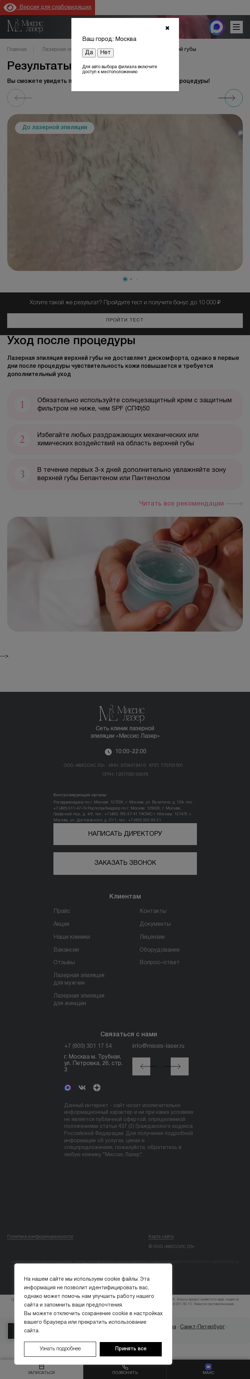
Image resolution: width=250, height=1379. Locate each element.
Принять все (131, 1349)
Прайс (61, 911)
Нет (105, 52)
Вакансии (66, 950)
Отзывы (64, 962)
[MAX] (67, 1088)
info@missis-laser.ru (158, 1046)
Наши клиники (71, 937)
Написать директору (125, 834)
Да (89, 52)
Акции (61, 924)
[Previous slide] (16, 98)
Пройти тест (125, 320)
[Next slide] (234, 98)
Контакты (153, 911)
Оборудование (160, 950)
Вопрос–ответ (160, 962)
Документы (155, 924)
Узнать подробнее (60, 1349)
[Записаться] (41, 1369)
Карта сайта (161, 1237)
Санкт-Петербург (202, 1326)
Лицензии (152, 937)
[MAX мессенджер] (217, 27)
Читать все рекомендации (181, 504)
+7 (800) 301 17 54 (88, 1046)
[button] (125, 279)
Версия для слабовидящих (47, 7)
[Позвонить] (125, 1369)
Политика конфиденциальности (40, 1237)
